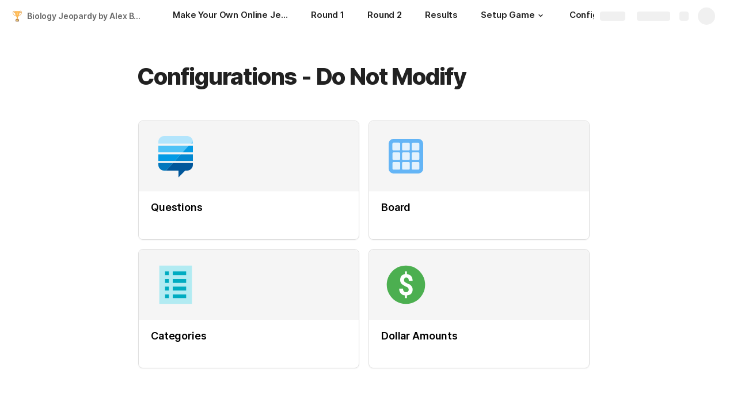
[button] (540, 15)
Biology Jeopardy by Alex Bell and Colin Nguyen (88, 16)
